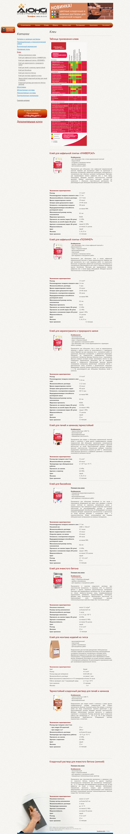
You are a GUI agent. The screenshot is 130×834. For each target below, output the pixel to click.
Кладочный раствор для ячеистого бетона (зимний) (31, 83)
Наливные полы (23, 49)
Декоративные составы (26, 93)
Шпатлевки (21, 87)
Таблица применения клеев (27, 55)
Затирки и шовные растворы (28, 39)
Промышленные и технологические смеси (31, 43)
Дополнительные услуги (29, 121)
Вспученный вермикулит (27, 46)
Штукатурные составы (26, 90)
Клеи (19, 52)
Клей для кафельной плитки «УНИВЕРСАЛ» (32, 58)
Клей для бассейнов (24, 70)
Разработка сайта (101, 831)
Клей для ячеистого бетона (27, 73)
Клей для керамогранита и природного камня (31, 64)
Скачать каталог (23, 100)
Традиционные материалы (27, 95)
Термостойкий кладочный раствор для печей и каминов (32, 79)
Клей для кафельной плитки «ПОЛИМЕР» (31, 60)
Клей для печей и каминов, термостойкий (31, 67)
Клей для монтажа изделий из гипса (29, 76)
